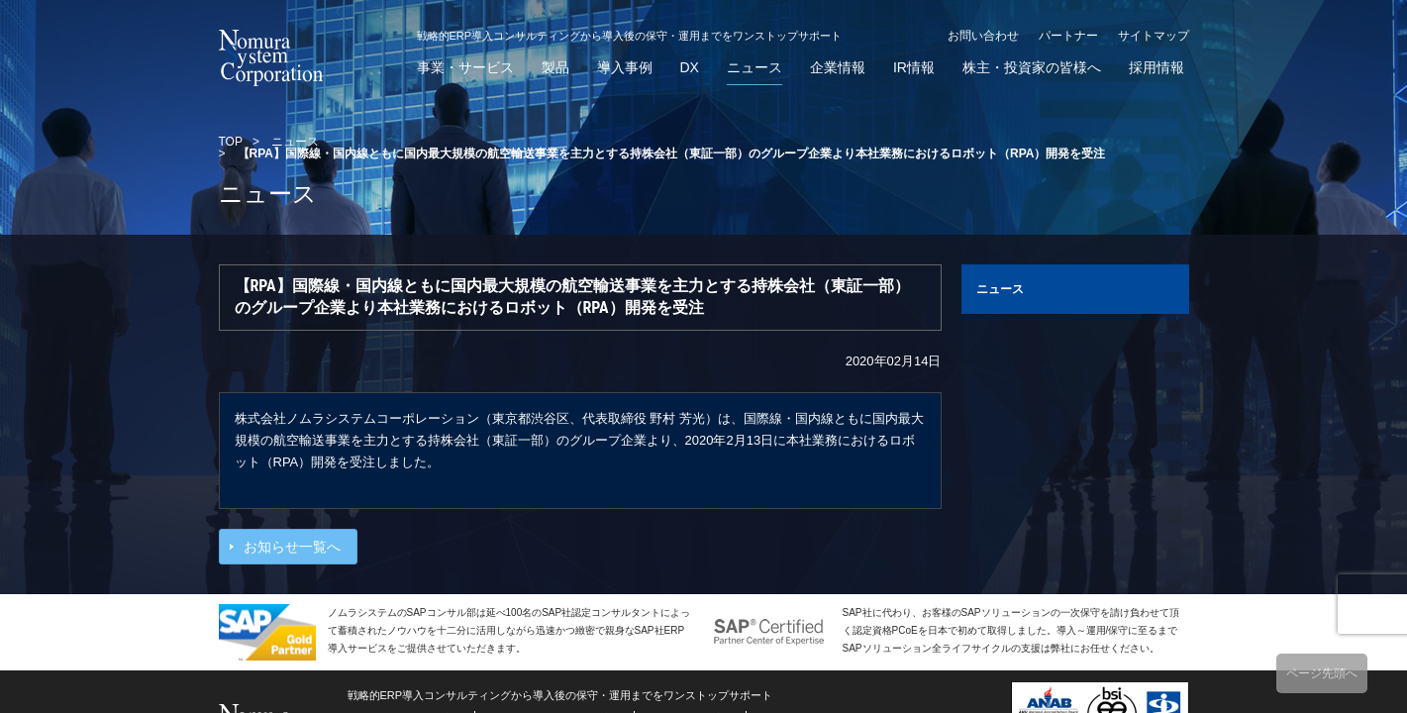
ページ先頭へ (1321, 673)
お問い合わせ (983, 36)
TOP (231, 142)
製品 (555, 67)
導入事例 (625, 67)
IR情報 (914, 67)
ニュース (754, 67)
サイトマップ (1153, 36)
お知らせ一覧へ (292, 547)
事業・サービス (465, 67)
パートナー (1068, 36)
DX (689, 67)
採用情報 (1156, 67)
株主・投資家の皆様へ (1031, 67)
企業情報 (837, 67)
